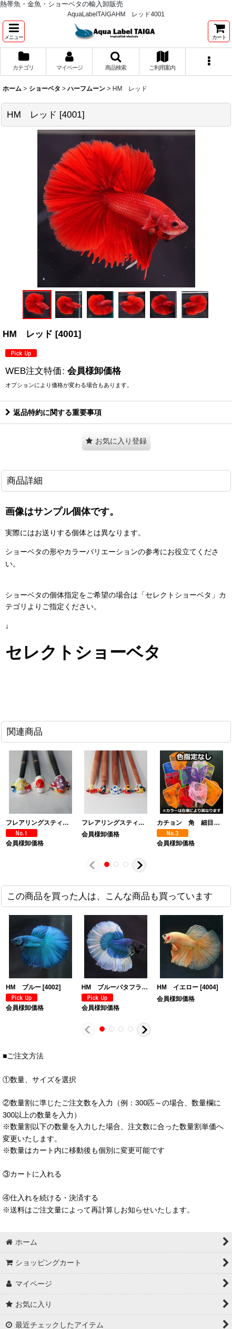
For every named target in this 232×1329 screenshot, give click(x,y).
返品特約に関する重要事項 (53, 412)
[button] (14, 31)
